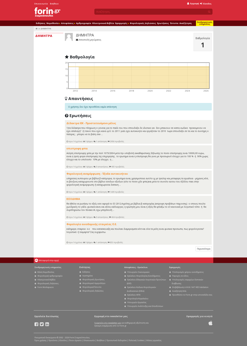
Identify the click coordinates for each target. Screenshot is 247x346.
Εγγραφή (193, 3)
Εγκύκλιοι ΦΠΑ (134, 294)
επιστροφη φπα (77, 148)
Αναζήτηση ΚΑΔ (179, 291)
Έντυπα (174, 23)
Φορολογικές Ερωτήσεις (93, 279)
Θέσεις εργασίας (153, 340)
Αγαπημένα (87, 275)
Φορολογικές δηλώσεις (48, 283)
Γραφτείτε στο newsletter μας (107, 323)
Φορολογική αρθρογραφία (49, 276)
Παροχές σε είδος (180, 276)
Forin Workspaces (45, 287)
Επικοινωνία (41, 3)
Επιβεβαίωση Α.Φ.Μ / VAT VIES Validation (190, 287)
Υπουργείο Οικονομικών (138, 272)
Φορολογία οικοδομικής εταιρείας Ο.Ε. (91, 224)
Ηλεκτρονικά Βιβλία (103, 23)
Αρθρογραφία (83, 23)
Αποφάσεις (68, 23)
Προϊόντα (53, 340)
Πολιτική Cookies (136, 340)
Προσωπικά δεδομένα (116, 340)
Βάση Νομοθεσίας (45, 272)
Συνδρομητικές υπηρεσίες (204, 23)
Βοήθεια (54, 3)
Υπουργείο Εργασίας (136, 302)
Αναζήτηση (185, 23)
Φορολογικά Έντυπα (91, 287)
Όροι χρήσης (40, 340)
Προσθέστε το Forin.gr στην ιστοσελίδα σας (192, 294)
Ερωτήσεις (163, 23)
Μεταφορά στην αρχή (49, 260)
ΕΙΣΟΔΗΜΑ (73, 199)
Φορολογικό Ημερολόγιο (93, 283)
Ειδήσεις (40, 23)
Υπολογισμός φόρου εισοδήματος (188, 272)
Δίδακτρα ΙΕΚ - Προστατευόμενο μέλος (91, 123)
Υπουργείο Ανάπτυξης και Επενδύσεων (145, 306)
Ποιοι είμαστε (75, 340)
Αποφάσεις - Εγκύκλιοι (136, 267)
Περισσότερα (203, 248)
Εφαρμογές (122, 23)
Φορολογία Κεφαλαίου (137, 298)
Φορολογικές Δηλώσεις (143, 23)
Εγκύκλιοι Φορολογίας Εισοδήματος (143, 276)
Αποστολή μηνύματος (88, 39)
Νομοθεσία (53, 23)
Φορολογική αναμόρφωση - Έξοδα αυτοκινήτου (97, 173)
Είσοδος (205, 3)
